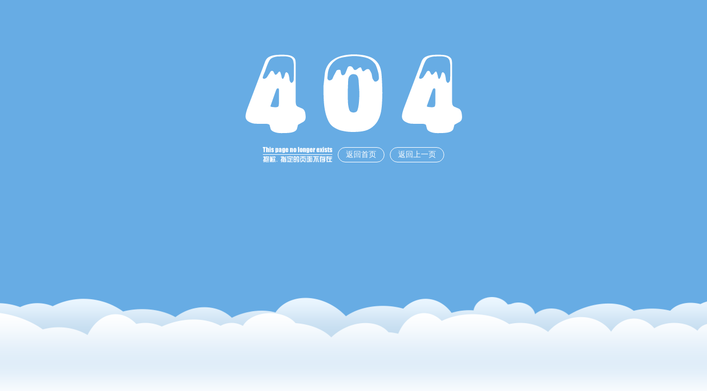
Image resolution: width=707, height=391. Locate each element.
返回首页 (361, 154)
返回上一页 (417, 154)
